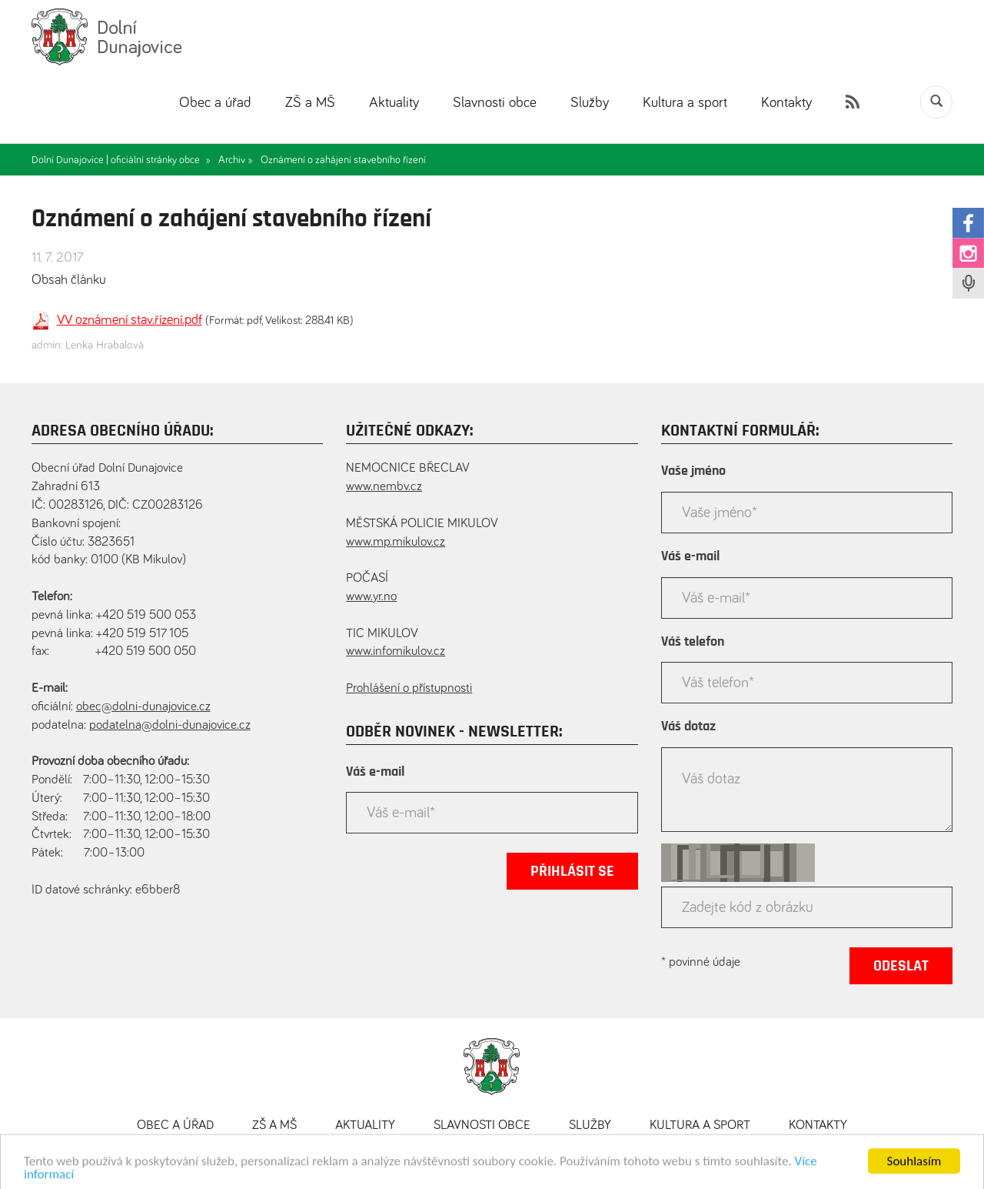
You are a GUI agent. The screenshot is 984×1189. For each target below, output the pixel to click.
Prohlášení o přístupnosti (409, 688)
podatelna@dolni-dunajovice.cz (170, 725)
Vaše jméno (693, 471)
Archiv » (235, 160)
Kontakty (786, 102)
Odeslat (901, 966)
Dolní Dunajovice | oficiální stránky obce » (121, 160)
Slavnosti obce (495, 102)
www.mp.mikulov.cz (395, 542)
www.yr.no (371, 596)
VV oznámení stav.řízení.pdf (129, 320)
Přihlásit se (572, 871)
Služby (589, 102)
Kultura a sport (685, 102)
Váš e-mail (375, 772)
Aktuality (394, 102)
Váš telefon (692, 642)
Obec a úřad (215, 102)
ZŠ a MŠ (310, 102)
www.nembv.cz (384, 486)
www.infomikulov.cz (395, 651)
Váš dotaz (688, 726)
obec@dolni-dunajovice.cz (143, 706)
